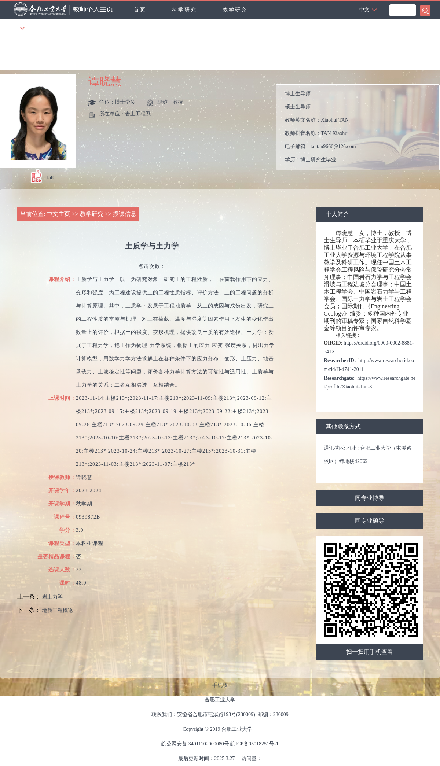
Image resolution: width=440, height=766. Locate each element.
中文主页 (58, 214)
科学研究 (184, 9)
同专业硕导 (369, 521)
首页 (140, 9)
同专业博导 (369, 498)
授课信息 (124, 214)
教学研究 (235, 9)
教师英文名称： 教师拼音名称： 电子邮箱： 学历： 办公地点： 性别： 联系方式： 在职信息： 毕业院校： (360, 127)
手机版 (220, 685)
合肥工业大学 (220, 700)
